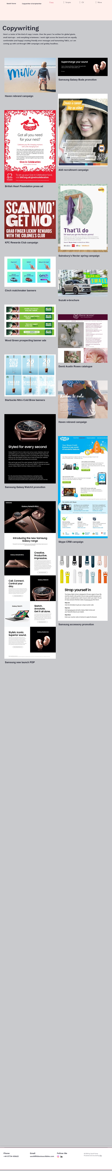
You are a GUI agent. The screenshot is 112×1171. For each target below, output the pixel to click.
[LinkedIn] (61, 1156)
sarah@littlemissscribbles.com (42, 1156)
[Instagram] (58, 1156)
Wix (101, 1155)
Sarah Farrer (11, 3)
